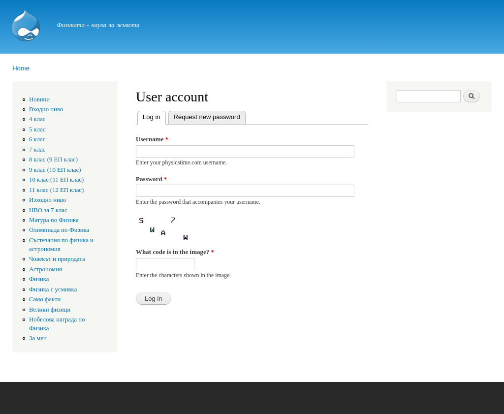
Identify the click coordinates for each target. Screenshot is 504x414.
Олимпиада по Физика (59, 229)
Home (21, 68)
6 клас (37, 139)
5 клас (37, 129)
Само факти (45, 299)
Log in (154, 116)
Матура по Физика (54, 220)
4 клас (37, 119)
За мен (38, 338)
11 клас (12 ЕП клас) (56, 190)
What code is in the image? (175, 251)
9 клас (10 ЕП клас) (55, 169)
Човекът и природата (57, 258)
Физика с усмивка (53, 289)
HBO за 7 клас (48, 210)
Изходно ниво (47, 199)
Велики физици (49, 309)
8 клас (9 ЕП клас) (53, 159)
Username (152, 139)
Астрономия (45, 269)
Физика (39, 279)
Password (151, 179)
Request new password (207, 117)
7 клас (37, 149)
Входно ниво (46, 109)
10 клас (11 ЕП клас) (56, 179)
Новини (39, 99)
